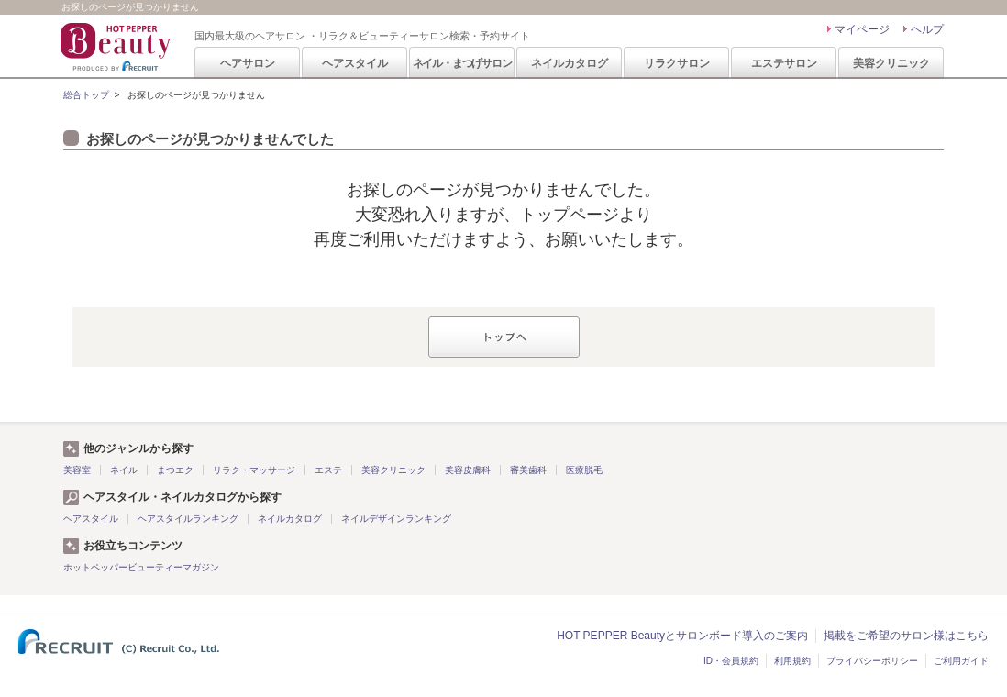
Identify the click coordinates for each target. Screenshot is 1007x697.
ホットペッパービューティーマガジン (141, 567)
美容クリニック (891, 63)
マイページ (862, 29)
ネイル (124, 470)
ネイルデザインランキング (396, 519)
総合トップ (86, 95)
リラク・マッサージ (254, 470)
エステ (328, 470)
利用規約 (792, 661)
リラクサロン (677, 63)
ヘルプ (927, 29)
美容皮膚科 (468, 470)
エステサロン (784, 63)
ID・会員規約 (730, 661)
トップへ (504, 337)
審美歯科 (528, 470)
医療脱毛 (584, 470)
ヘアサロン (247, 63)
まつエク (175, 470)
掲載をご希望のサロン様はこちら (906, 635)
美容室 (77, 470)
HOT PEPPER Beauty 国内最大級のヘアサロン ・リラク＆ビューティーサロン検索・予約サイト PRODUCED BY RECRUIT (117, 47)
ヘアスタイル (355, 63)
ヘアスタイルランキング (188, 519)
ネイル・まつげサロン (462, 63)
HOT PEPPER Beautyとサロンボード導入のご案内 (682, 635)
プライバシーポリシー (872, 661)
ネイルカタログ (569, 63)
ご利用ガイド (961, 661)
